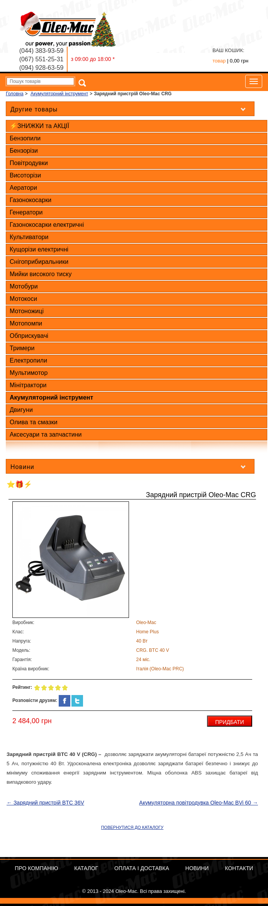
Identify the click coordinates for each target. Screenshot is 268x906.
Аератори (23, 187)
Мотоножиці (27, 311)
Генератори (26, 212)
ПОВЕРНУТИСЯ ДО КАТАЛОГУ (132, 827)
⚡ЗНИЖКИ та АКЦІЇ (39, 126)
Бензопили (25, 138)
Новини (197, 868)
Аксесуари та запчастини (45, 434)
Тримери (22, 348)
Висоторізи (25, 175)
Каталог (86, 868)
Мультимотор (28, 372)
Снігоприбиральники (39, 261)
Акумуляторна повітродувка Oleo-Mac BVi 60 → (198, 803)
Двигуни (21, 410)
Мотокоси (23, 298)
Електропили (28, 360)
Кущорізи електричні (39, 249)
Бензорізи (24, 150)
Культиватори (29, 237)
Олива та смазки (34, 422)
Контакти (239, 868)
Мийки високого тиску (40, 274)
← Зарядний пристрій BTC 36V (45, 803)
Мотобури (24, 286)
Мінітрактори (28, 385)
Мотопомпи (26, 323)
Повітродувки (29, 163)
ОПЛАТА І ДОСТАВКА (141, 868)
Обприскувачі (29, 335)
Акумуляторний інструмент (51, 397)
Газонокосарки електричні (47, 224)
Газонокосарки (30, 200)
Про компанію (36, 868)
